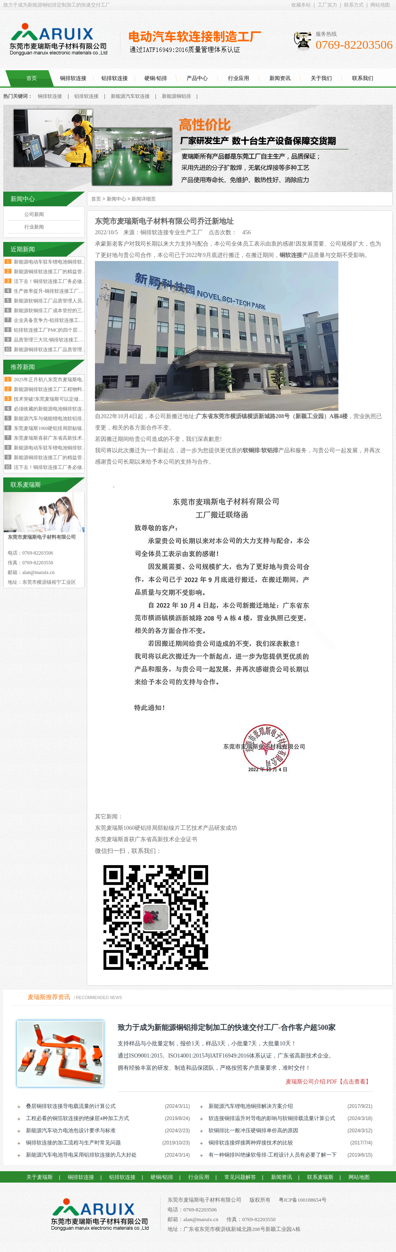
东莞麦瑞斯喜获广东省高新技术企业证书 (146, 839)
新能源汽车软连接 (130, 96)
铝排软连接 (114, 78)
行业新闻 (34, 227)
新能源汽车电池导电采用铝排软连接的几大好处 (81, 1155)
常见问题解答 (240, 1177)
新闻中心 (116, 199)
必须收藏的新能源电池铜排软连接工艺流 (57, 409)
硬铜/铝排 (155, 78)
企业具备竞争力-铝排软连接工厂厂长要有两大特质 (68, 320)
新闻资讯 (280, 78)
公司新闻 (34, 214)
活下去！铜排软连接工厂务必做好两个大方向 (62, 281)
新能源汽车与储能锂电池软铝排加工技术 (57, 418)
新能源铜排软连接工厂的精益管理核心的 (57, 457)
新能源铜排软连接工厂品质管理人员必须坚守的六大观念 (75, 349)
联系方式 (354, 5)
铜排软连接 (73, 78)
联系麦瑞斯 (320, 1177)
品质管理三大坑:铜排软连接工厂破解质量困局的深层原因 (75, 340)
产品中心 (197, 78)
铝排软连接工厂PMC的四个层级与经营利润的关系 (67, 330)
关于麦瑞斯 (39, 1177)
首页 (31, 78)
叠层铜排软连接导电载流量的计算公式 (71, 1106)
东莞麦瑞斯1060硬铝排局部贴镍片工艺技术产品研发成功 (166, 828)
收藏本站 (301, 5)
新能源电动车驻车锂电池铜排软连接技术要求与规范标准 (75, 262)
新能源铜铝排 (176, 96)
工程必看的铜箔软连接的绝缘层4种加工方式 (77, 1118)
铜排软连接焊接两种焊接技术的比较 (251, 1143)
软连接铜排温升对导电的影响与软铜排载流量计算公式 (272, 1118)
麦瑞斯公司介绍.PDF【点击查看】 (328, 1082)
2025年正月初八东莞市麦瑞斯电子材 (53, 379)
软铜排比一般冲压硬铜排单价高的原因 (253, 1130)
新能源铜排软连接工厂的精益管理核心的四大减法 (67, 271)
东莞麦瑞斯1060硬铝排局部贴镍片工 (53, 428)
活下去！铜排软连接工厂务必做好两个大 (57, 467)
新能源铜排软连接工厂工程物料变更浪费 (57, 389)
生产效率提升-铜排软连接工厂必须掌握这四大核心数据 (73, 291)
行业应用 (238, 78)
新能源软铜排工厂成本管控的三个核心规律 (60, 310)
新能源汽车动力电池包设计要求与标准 (71, 1130)
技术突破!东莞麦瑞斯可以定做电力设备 (56, 399)
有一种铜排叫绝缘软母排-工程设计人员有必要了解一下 (273, 1155)
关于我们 (321, 78)
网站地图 (380, 5)
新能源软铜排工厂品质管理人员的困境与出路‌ (62, 301)
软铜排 (251, 450)
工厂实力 (327, 5)
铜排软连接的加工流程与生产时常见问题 (73, 1143)
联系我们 (362, 78)
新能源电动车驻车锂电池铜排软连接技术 (57, 448)
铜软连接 (291, 255)
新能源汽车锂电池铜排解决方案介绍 (251, 1106)
